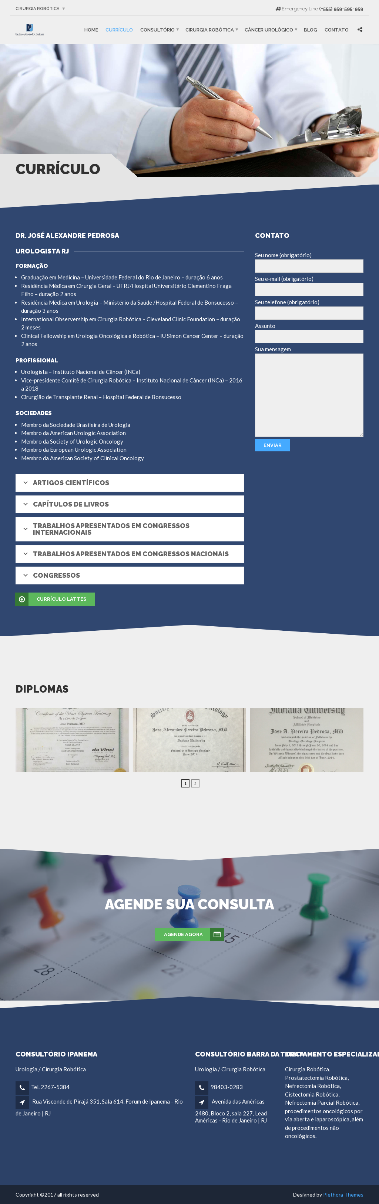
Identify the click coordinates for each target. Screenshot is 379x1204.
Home (91, 29)
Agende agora (194, 934)
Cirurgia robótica (37, 8)
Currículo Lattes (51, 599)
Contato (337, 29)
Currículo (119, 29)
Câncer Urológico (269, 29)
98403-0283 (227, 1087)
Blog (310, 29)
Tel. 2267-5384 (50, 1087)
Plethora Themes (343, 1194)
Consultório (157, 29)
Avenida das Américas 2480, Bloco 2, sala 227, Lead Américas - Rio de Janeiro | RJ (231, 1110)
